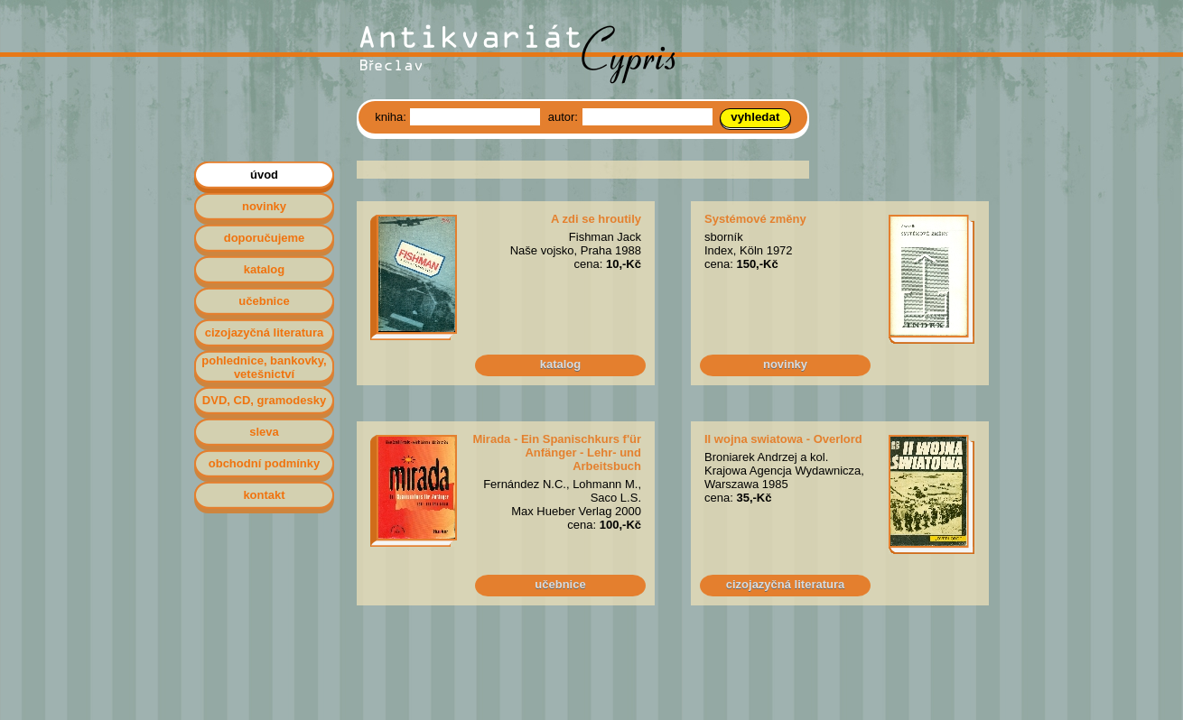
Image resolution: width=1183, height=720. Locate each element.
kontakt (263, 495)
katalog (561, 364)
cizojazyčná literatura (785, 584)
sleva (264, 431)
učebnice (560, 584)
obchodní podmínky (265, 463)
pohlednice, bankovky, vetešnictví (263, 367)
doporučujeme (264, 238)
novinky (785, 364)
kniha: (392, 117)
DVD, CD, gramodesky (264, 400)
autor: (565, 117)
